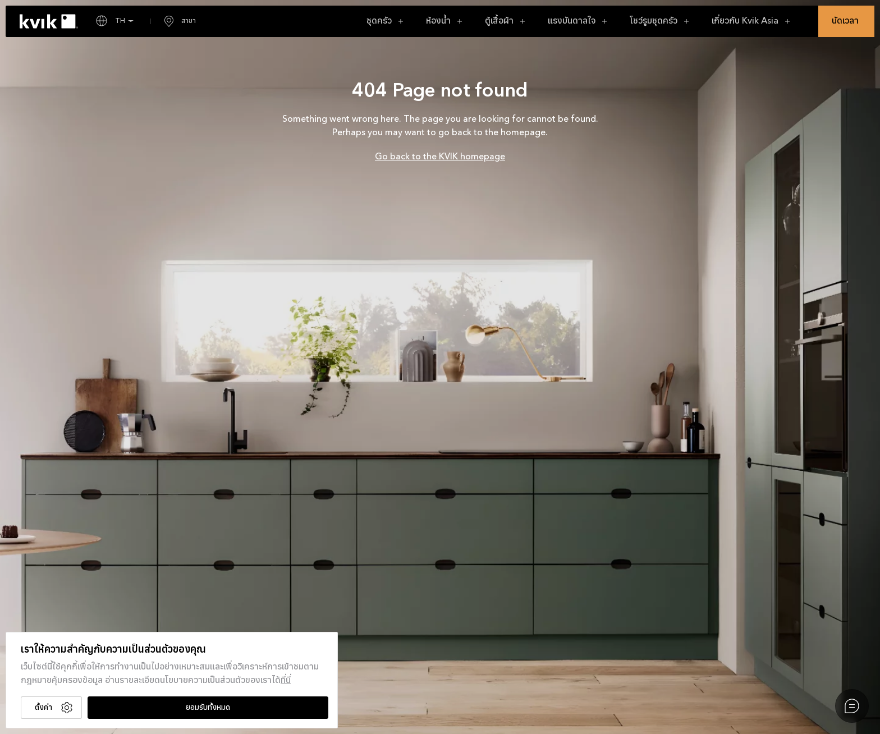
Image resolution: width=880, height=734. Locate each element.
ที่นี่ (286, 680)
